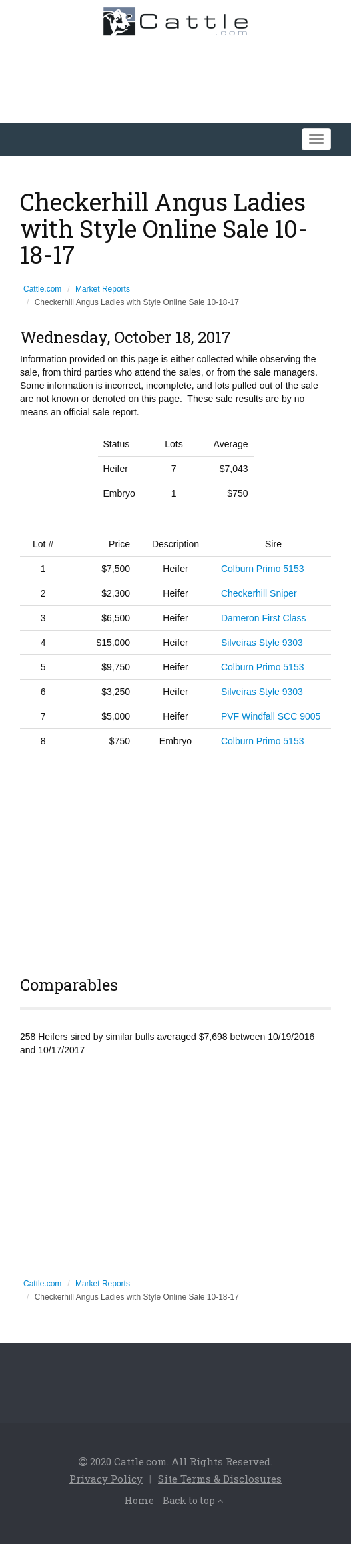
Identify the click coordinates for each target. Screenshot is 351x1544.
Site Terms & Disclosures (220, 1478)
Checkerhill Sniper (259, 593)
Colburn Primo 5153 (262, 568)
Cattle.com (42, 289)
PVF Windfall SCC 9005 (270, 716)
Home (139, 1500)
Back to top (193, 1500)
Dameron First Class (263, 618)
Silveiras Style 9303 (262, 642)
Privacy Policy (106, 1478)
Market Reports (102, 289)
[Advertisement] (175, 859)
